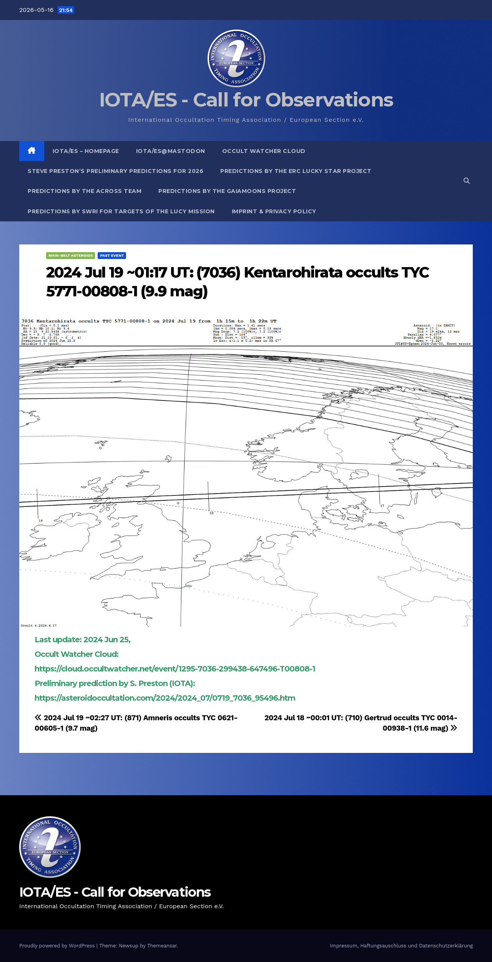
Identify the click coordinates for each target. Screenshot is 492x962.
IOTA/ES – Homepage (86, 151)
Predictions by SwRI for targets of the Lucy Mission (121, 211)
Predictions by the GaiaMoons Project (227, 191)
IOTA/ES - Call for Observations (246, 99)
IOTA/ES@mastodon (170, 151)
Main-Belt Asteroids (70, 255)
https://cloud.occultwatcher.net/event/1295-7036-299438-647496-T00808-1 (175, 668)
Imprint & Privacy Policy (274, 211)
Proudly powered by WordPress (57, 946)
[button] (467, 180)
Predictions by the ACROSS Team (84, 191)
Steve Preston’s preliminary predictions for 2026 (115, 171)
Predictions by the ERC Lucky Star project (296, 171)
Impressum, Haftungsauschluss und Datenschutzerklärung (401, 946)
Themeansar (162, 946)
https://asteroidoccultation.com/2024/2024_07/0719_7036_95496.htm (165, 698)
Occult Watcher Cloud (264, 151)
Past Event (112, 255)
